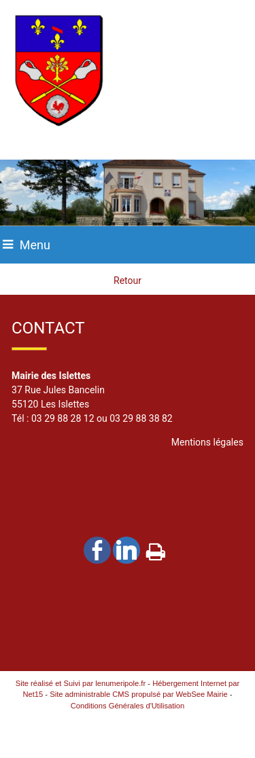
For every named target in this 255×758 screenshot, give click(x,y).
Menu (35, 245)
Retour (127, 280)
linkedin (126, 550)
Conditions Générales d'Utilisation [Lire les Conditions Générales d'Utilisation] (128, 706)
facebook (97, 550)
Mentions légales (207, 442)
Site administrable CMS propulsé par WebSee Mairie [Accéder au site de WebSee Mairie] (139, 694)
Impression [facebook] (155, 548)
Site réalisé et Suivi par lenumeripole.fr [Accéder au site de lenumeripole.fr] (81, 683)
